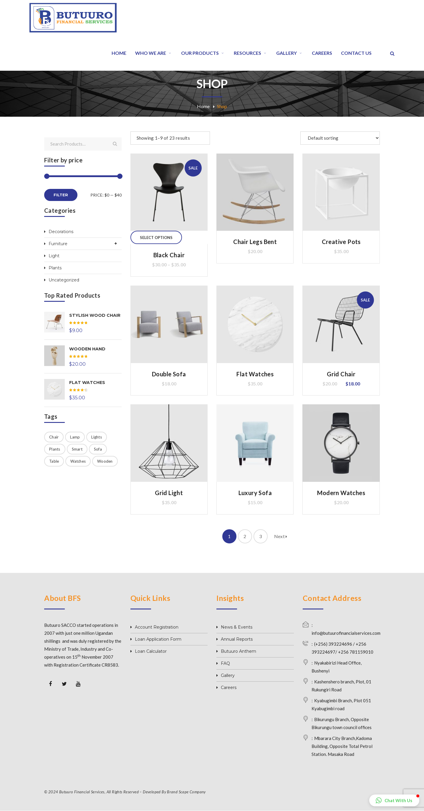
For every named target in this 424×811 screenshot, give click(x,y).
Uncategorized (64, 280)
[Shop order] (340, 138)
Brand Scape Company (186, 791)
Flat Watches (255, 374)
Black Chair (169, 254)
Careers (228, 687)
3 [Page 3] (260, 536)
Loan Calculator (151, 651)
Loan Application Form (158, 639)
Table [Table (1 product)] (54, 461)
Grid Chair (341, 374)
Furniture (58, 243)
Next (280, 536)
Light (54, 255)
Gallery (228, 675)
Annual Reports (237, 639)
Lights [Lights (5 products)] (96, 437)
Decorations (61, 231)
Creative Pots (341, 241)
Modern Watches (341, 492)
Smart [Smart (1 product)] (77, 449)
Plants (55, 268)
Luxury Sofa (255, 492)
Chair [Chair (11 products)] (54, 437)
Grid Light (169, 492)
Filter (61, 194)
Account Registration (156, 627)
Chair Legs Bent (255, 241)
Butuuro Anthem (238, 651)
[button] (394, 800)
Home (203, 106)
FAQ (225, 663)
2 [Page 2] (245, 536)
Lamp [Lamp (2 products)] (75, 437)
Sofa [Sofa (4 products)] (98, 449)
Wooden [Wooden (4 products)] (105, 461)
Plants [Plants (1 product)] (54, 449)
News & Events (236, 627)
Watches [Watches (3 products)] (78, 461)
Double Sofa (169, 374)
